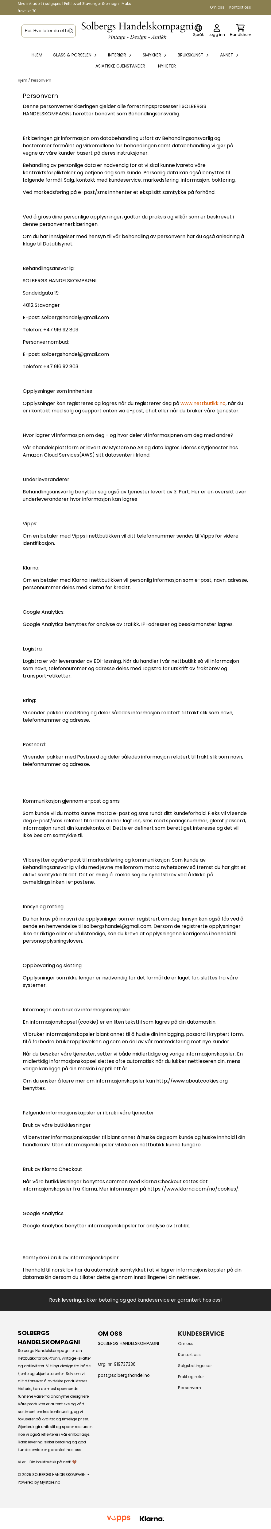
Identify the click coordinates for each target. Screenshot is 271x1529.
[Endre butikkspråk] (198, 31)
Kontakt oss (240, 7)
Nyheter (167, 66)
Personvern (41, 80)
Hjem (23, 80)
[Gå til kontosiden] (216, 31)
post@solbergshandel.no (124, 1375)
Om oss (217, 7)
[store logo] (137, 30)
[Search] (71, 31)
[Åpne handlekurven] (240, 31)
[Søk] (48, 31)
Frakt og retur (191, 1376)
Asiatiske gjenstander (120, 66)
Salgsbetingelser (195, 1365)
